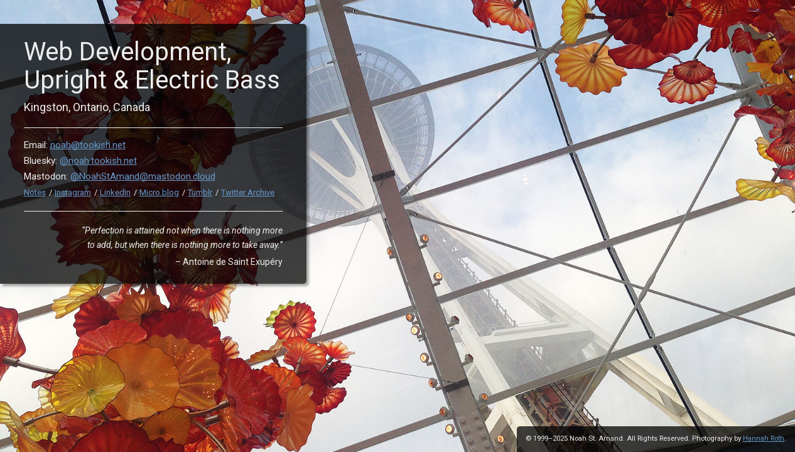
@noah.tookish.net (98, 160)
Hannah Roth (763, 438)
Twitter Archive (247, 192)
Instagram (73, 192)
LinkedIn (115, 192)
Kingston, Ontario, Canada (87, 107)
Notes (35, 192)
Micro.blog (159, 192)
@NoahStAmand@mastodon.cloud (142, 176)
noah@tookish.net (88, 145)
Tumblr (200, 192)
